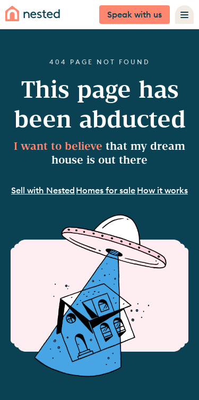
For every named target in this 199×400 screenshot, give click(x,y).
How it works (162, 190)
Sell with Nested (43, 190)
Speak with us (134, 14)
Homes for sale (105, 190)
